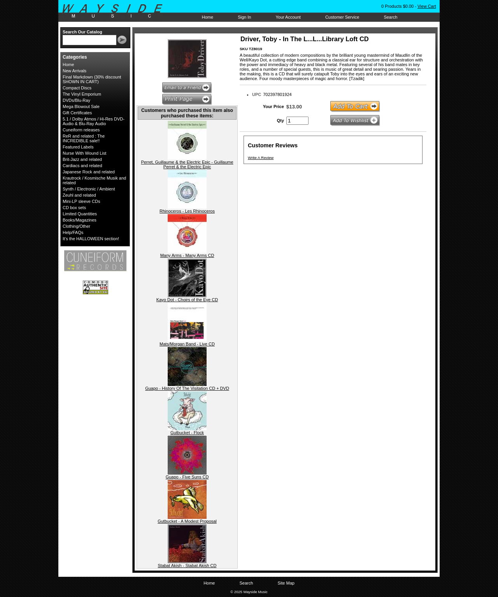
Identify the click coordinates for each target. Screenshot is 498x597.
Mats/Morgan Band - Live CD (187, 344)
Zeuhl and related (79, 195)
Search (390, 17)
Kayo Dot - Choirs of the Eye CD (187, 299)
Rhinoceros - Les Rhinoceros (187, 211)
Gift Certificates (77, 112)
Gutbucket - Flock (187, 432)
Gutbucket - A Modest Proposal (187, 521)
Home (207, 17)
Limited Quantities (80, 213)
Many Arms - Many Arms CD (187, 255)
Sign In (244, 17)
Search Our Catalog (82, 32)
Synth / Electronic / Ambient (89, 189)
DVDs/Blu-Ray (76, 100)
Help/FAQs (73, 232)
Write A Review (261, 157)
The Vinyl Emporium (82, 94)
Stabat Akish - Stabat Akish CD (187, 565)
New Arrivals (74, 70)
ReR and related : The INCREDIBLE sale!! (84, 138)
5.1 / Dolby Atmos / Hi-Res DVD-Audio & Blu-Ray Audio (93, 121)
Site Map (285, 583)
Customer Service (342, 17)
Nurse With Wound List (84, 153)
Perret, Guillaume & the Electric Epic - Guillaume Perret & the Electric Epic (187, 164)
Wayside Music (116, 11)
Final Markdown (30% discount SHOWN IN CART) (92, 79)
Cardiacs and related (82, 165)
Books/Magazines (79, 220)
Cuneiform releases (81, 129)
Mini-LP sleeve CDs (81, 201)
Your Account (287, 17)
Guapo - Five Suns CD (187, 477)
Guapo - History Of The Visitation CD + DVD (187, 388)
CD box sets (74, 207)
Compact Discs (77, 88)
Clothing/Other (76, 226)
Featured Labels (78, 147)
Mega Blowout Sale (81, 106)
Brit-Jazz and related (82, 159)
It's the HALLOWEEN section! (91, 238)
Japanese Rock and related (89, 171)
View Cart (426, 6)
